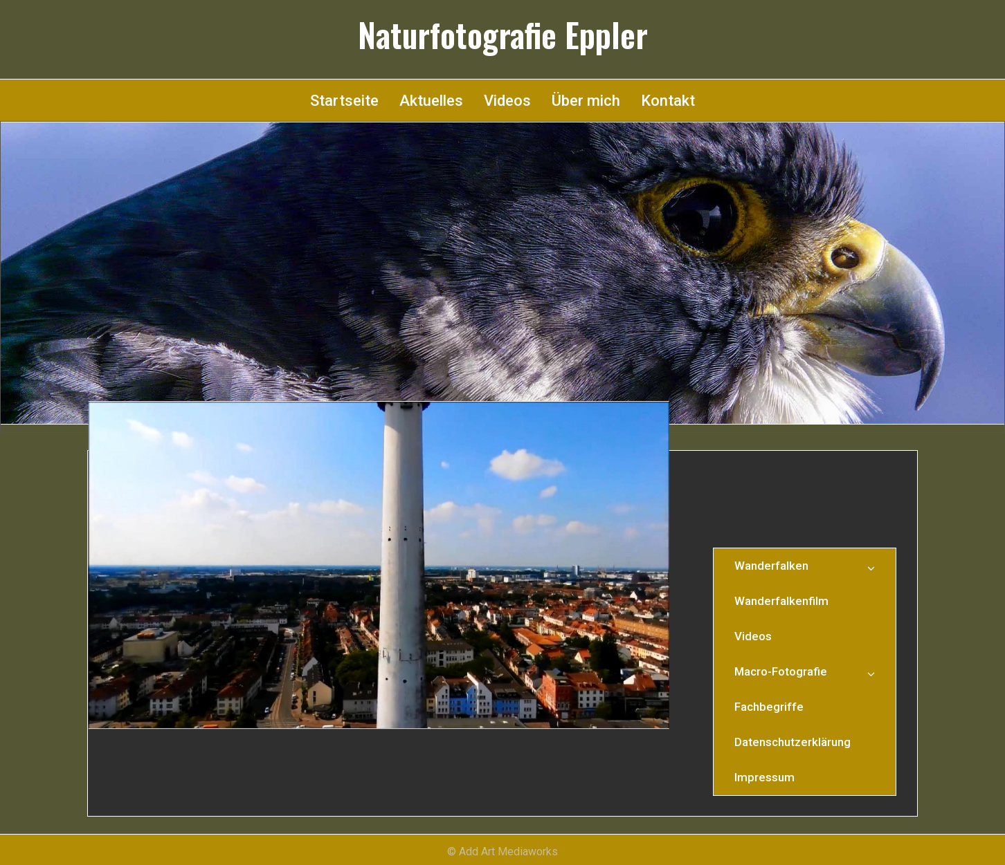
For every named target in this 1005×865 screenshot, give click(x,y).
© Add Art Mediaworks (502, 851)
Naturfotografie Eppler (503, 34)
